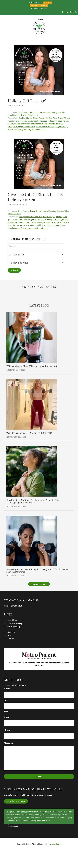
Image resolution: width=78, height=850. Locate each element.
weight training (62, 126)
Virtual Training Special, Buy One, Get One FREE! (29, 433)
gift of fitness (13, 219)
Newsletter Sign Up (39, 8)
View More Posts (39, 584)
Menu (40, 19)
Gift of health (21, 121)
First (6, 700)
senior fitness (13, 225)
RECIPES (47, 2)
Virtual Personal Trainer (17, 115)
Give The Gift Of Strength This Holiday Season (35, 197)
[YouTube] (76, 12)
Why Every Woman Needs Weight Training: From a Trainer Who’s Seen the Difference (37, 570)
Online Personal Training (47, 112)
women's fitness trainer (38, 228)
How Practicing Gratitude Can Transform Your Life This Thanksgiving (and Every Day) (32, 501)
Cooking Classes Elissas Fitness (32, 118)
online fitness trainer (39, 124)
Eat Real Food (51, 118)
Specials (61, 112)
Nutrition (32, 112)
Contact (10, 638)
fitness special (61, 216)
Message (9, 743)
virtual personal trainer (45, 126)
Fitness (25, 211)
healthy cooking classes (37, 121)
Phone (7, 730)
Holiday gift (49, 219)
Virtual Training (13, 627)
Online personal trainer (46, 222)
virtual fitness (40, 225)
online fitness (13, 222)
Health (25, 112)
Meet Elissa (12, 620)
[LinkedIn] (67, 12)
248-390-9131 (34, 2)
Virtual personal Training (17, 228)
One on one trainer (22, 124)
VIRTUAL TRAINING (39, 5)
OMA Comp (56, 844)
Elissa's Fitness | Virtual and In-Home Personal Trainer (39, 28)
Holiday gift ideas (55, 121)
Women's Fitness (39, 129)
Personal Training (14, 623)
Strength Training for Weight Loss (21, 126)
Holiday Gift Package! (27, 100)
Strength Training (55, 124)
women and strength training (19, 129)
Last (6, 711)
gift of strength (37, 219)
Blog (20, 112)
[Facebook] (62, 12)
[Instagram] (71, 12)
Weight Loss (33, 115)
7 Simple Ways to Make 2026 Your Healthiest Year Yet (31, 366)
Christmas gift (49, 216)
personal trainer (63, 222)
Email (7, 717)
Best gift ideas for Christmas (30, 216)
